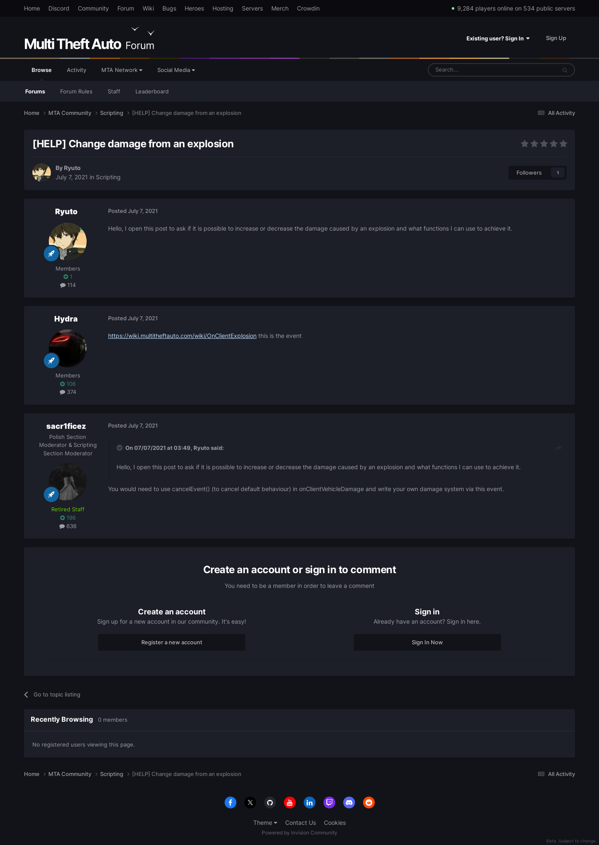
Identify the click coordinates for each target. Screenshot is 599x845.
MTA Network (121, 69)
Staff (114, 91)
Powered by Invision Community (299, 832)
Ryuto (72, 167)
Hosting (222, 8)
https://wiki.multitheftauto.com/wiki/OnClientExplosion (182, 335)
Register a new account (171, 642)
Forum (125, 8)
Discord (58, 8)
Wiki (148, 8)
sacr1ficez (66, 426)
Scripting (108, 177)
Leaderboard (152, 91)
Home (32, 8)
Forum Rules (76, 91)
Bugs (169, 8)
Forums (35, 91)
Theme (265, 822)
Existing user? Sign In (498, 38)
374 (68, 391)
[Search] (472, 70)
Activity (76, 69)
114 (68, 285)
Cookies (335, 822)
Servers (252, 8)
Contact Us (300, 822)
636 (68, 526)
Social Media (176, 69)
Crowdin (308, 8)
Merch (280, 8)
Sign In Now (427, 642)
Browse (42, 73)
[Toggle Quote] (120, 447)
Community (93, 8)
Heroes (194, 8)
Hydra (66, 318)
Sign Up (556, 38)
